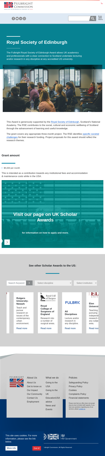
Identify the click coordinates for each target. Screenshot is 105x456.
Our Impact (32, 390)
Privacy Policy (75, 386)
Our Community (34, 394)
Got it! (37, 448)
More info (11, 448)
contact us (82, 409)
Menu (100, 19)
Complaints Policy (77, 394)
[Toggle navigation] (100, 18)
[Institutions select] (85, 283)
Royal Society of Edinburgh (65, 122)
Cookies (73, 390)
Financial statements (79, 398)
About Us (31, 382)
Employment (33, 402)
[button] (100, 18)
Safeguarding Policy (78, 382)
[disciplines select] (53, 283)
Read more (21, 328)
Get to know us (34, 386)
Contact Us (32, 398)
